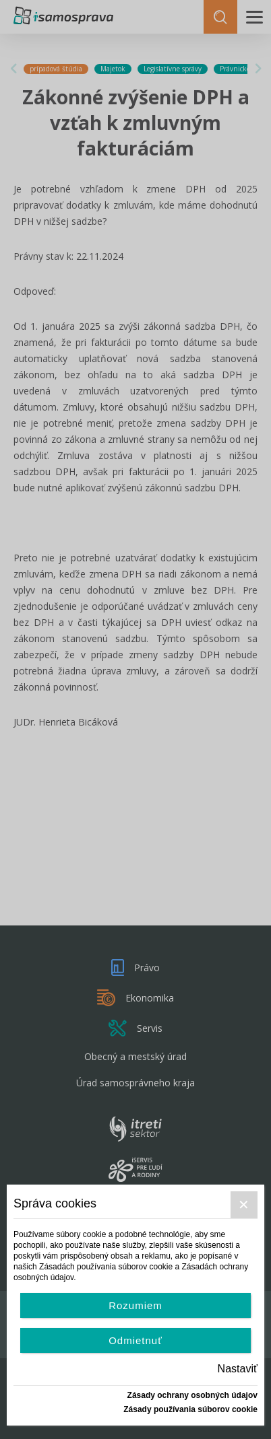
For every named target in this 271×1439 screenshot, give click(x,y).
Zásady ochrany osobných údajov (192, 1395)
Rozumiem (135, 1305)
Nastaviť (238, 1368)
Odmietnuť (135, 1340)
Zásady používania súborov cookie (190, 1409)
